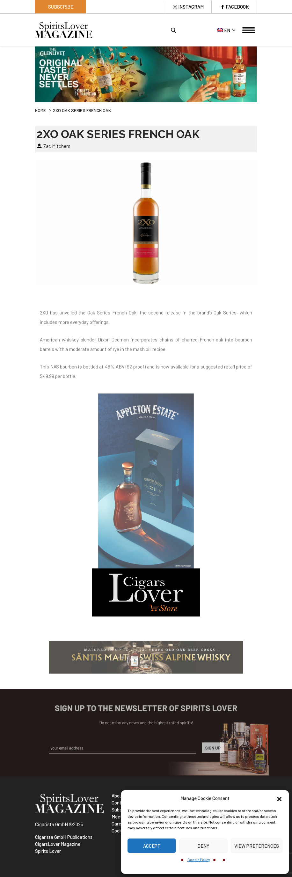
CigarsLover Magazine (57, 844)
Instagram (191, 7)
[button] (279, 798)
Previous (30, 75)
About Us (121, 795)
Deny (203, 846)
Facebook (237, 7)
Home (40, 110)
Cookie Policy (198, 859)
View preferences (256, 846)
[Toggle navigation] (248, 30)
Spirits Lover (48, 851)
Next (262, 75)
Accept (152, 846)
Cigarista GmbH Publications (63, 837)
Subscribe (60, 7)
